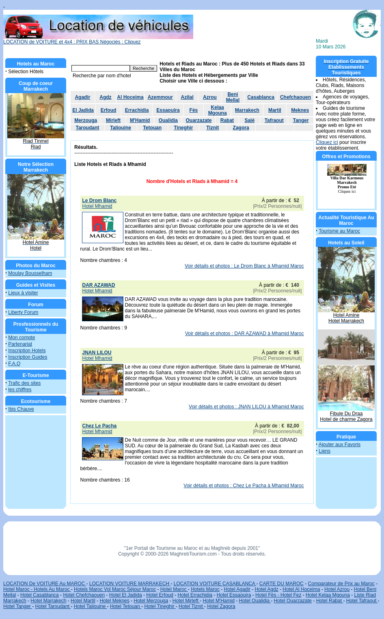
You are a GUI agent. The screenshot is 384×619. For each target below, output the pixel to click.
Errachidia (137, 110)
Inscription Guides (27, 357)
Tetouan (152, 128)
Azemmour (160, 97)
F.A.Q (14, 363)
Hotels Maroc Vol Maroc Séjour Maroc (115, 589)
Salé (249, 120)
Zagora (241, 128)
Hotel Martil (83, 601)
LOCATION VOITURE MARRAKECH (129, 583)
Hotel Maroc (174, 589)
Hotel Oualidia (255, 601)
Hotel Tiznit (191, 606)
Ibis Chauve (21, 409)
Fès (194, 110)
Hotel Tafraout (362, 601)
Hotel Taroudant (53, 606)
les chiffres (19, 389)
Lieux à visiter (23, 293)
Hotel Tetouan (125, 606)
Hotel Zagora (221, 606)
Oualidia (168, 120)
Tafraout (274, 120)
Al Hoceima (130, 97)
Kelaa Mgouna (217, 110)
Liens (324, 451)
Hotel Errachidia (195, 595)
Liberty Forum (23, 312)
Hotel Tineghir (159, 606)
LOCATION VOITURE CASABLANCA (215, 583)
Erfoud (108, 110)
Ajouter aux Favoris (339, 444)
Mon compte (21, 337)
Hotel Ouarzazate (293, 601)
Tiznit (212, 128)
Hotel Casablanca (39, 595)
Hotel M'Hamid (219, 601)
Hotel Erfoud (159, 595)
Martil (274, 110)
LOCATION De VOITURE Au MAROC (44, 583)
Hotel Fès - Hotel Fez (278, 595)
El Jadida (83, 110)
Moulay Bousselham (30, 273)
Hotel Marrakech (48, 601)
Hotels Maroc (205, 589)
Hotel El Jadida (125, 595)
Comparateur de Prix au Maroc (341, 583)
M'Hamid (140, 120)
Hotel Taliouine (90, 606)
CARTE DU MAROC (281, 583)
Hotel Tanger (17, 606)
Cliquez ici (327, 142)
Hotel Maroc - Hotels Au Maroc (37, 589)
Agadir (82, 97)
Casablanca (260, 97)
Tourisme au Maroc (339, 231)
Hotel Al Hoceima (301, 589)
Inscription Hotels (26, 350)
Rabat (227, 120)
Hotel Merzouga (151, 601)
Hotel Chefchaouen (84, 595)
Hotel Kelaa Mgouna (328, 595)
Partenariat (20, 344)
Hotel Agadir (237, 589)
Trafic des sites (24, 383)
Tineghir (183, 128)
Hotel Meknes (114, 601)
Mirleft (113, 120)
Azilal (187, 97)
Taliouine (120, 128)
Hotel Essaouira (234, 595)
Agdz (105, 97)
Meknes (300, 110)
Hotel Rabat (329, 601)
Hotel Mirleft (186, 601)
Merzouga (85, 120)
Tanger (300, 120)
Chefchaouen (295, 97)
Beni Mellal (232, 97)
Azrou (210, 97)
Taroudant (87, 128)
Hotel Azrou (336, 589)
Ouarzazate (198, 120)
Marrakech (247, 110)
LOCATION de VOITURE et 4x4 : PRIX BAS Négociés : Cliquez (98, 40)
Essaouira (167, 110)
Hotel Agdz (266, 589)
